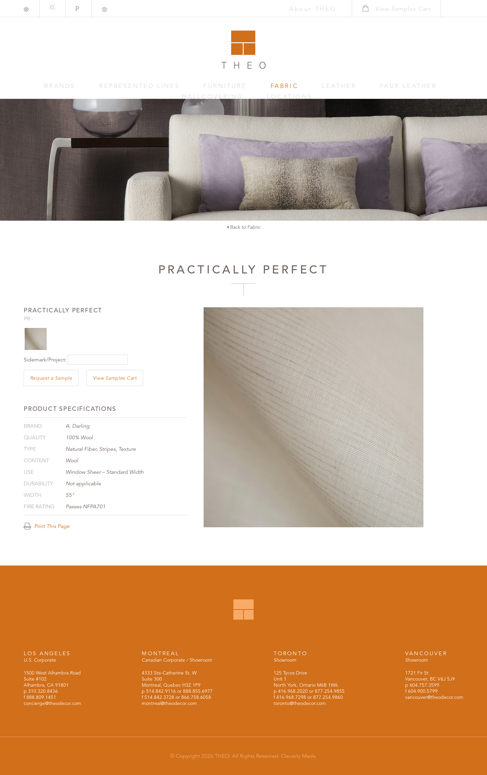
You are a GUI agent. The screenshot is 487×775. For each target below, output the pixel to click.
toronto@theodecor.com (300, 703)
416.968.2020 (293, 691)
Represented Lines (109, 86)
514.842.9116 (161, 691)
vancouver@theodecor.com (434, 697)
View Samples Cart (115, 378)
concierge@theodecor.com (52, 703)
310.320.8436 (43, 691)
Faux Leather (309, 86)
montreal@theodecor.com (169, 703)
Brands (50, 86)
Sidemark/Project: (45, 359)
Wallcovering (372, 86)
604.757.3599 (424, 685)
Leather (257, 86)
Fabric (218, 86)
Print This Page (47, 526)
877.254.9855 (330, 691)
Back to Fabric (243, 227)
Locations (431, 86)
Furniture (175, 86)
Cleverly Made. (299, 756)
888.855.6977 (198, 691)
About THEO (300, 9)
